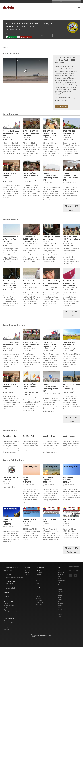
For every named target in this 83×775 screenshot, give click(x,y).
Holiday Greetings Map (39, 581)
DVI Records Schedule (60, 604)
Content (39, 587)
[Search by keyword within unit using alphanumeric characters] (24, 47)
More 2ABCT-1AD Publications (71, 550)
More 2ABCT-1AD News (71, 419)
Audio (38, 596)
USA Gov (60, 585)
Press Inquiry (9, 618)
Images (38, 590)
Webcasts (39, 604)
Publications (39, 602)
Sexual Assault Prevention (61, 597)
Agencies (6, 629)
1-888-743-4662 (8, 584)
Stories (28, 568)
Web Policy (61, 591)
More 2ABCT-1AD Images (71, 208)
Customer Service (9, 614)
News (38, 594)
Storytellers (28, 570)
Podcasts (39, 600)
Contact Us (7, 603)
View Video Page (61, 106)
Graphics (39, 598)
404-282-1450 (8, 570)
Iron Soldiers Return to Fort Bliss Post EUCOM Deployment (65, 60)
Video (38, 592)
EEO (59, 593)
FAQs (5, 608)
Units (6, 627)
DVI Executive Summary (60, 610)
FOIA (59, 583)
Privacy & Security (9, 605)
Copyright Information (10, 610)
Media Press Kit (8, 623)
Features (7, 592)
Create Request (8, 621)
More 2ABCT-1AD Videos (71, 314)
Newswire (7, 596)
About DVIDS (8, 601)
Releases (39, 572)
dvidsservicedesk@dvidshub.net (13, 577)
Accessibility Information (11, 612)
